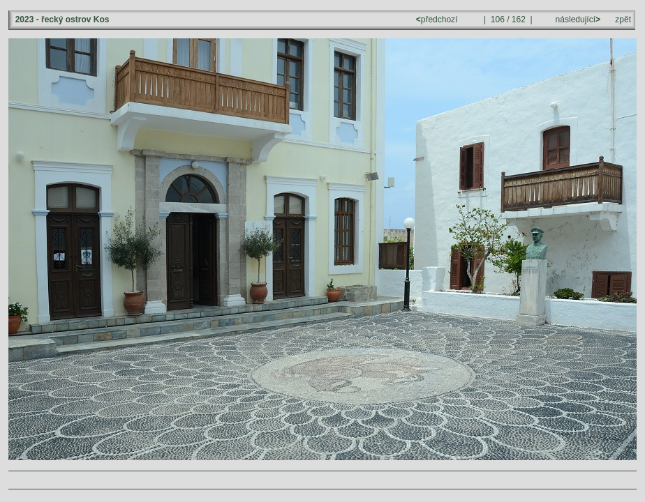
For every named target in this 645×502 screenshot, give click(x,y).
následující (576, 19)
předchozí (438, 19)
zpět (623, 19)
